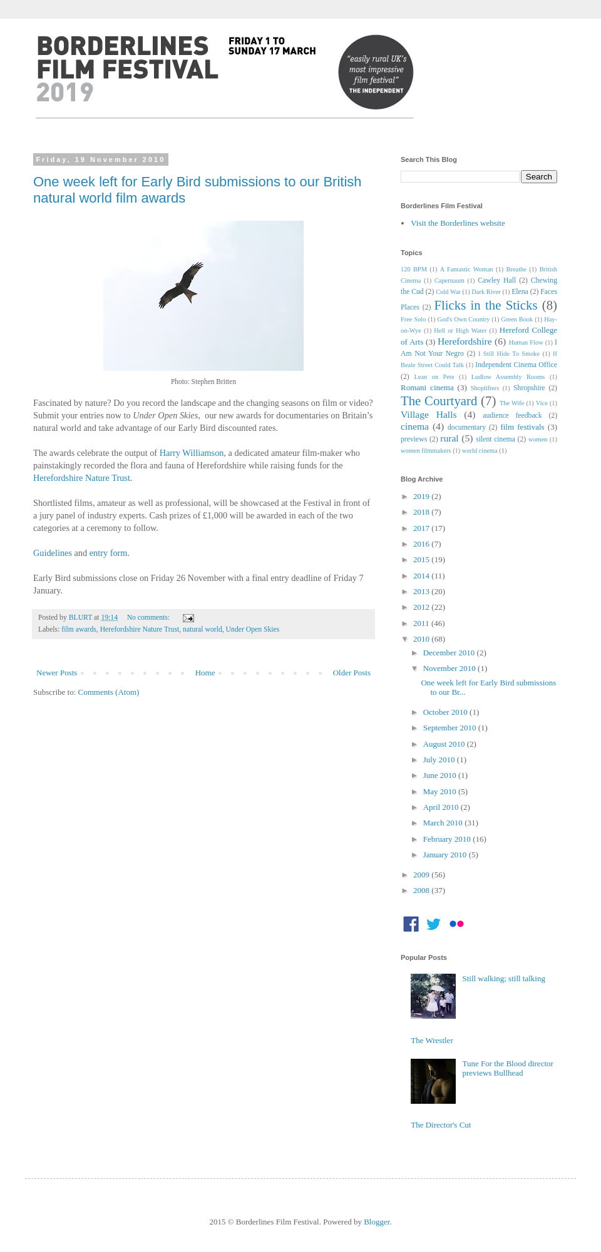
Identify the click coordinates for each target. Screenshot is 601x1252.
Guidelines (52, 553)
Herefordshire (465, 341)
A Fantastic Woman (466, 269)
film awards (78, 629)
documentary (467, 427)
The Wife (512, 403)
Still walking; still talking (503, 978)
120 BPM (414, 269)
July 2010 (440, 759)
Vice (542, 403)
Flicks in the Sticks (485, 305)
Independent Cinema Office (516, 365)
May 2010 (440, 791)
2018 (422, 512)
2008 (422, 890)
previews (414, 439)
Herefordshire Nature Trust (81, 478)
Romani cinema (427, 387)
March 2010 (444, 822)
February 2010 (448, 839)
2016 (422, 543)
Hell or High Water (460, 330)
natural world (202, 629)
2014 (422, 575)
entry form (109, 553)
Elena (519, 292)
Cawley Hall (497, 280)
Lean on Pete (434, 376)
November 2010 (450, 668)
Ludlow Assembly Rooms (508, 376)
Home (205, 672)
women (538, 439)
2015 (422, 559)
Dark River (485, 291)
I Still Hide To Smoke (509, 353)
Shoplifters (485, 388)
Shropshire (529, 388)
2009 (422, 874)
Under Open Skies (253, 629)
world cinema (480, 450)
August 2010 (445, 744)
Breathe (516, 269)
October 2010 (446, 712)
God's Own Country (463, 319)
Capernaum (449, 280)
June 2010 (440, 775)
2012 (422, 607)
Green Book (517, 319)
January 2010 (446, 854)
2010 (422, 639)
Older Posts (352, 672)
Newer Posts (56, 672)
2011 (422, 623)
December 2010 (450, 652)
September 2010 (450, 727)
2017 (422, 528)
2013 (422, 591)
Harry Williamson (192, 453)
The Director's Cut (441, 1124)
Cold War (448, 291)
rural (449, 438)
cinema (415, 426)
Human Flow (526, 342)
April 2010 (442, 807)
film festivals (522, 427)
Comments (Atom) (109, 692)
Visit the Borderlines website (458, 223)
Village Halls (429, 414)
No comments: (149, 617)
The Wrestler (432, 1040)
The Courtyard (439, 400)
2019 (422, 496)
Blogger (376, 1221)
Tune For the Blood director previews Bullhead (507, 1068)
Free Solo (413, 319)
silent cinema (495, 439)
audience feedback (512, 415)
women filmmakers (426, 450)
